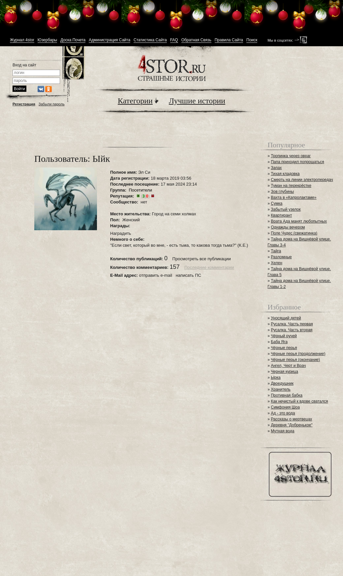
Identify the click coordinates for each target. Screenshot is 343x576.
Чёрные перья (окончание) (295, 359)
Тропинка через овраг (291, 156)
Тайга (276, 251)
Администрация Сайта (109, 40)
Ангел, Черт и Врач (288, 365)
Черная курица (284, 371)
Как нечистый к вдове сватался (299, 401)
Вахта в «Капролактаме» (293, 197)
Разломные (281, 257)
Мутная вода (282, 431)
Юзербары (47, 40)
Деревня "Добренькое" (291, 425)
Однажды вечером (288, 227)
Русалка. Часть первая (292, 324)
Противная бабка (286, 395)
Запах (276, 167)
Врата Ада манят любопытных (299, 221)
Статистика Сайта (150, 40)
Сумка (276, 203)
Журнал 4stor (22, 40)
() (145, 196)
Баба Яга (279, 342)
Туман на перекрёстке (291, 185)
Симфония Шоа (285, 407)
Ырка (275, 377)
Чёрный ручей (284, 336)
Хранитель (281, 389)
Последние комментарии (209, 267)
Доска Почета (72, 40)
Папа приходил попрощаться (297, 162)
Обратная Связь (196, 40)
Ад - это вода (283, 413)
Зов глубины (282, 191)
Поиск (251, 40)
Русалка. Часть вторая (291, 330)
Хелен (276, 263)
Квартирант (281, 215)
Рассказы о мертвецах (291, 419)
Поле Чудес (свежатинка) (294, 233)
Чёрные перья (284, 347)
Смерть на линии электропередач (302, 179)
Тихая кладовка (285, 173)
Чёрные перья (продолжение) (298, 353)
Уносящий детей (286, 318)
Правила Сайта (229, 40)
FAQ (174, 40)
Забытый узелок (285, 209)
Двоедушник (282, 383)
